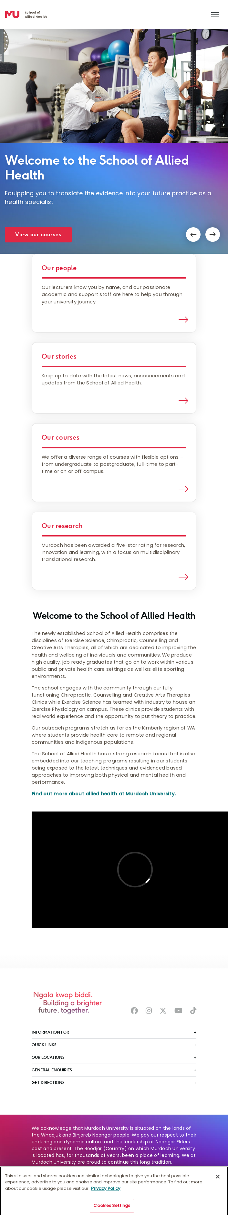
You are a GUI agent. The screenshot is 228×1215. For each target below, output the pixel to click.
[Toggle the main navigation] (215, 14)
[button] (193, 234)
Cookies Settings (111, 1208)
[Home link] (12, 14)
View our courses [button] (38, 234)
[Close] (218, 1179)
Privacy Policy (105, 1191)
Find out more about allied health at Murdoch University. (104, 794)
